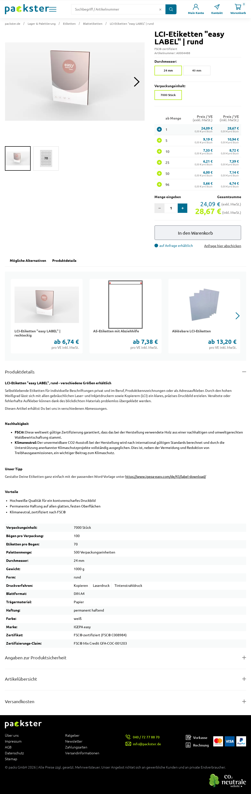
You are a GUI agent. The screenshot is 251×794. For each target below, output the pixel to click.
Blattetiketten (92, 23)
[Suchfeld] (114, 9)
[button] (52, 9)
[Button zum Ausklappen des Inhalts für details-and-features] (125, 372)
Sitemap (11, 759)
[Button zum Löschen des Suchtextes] (160, 9)
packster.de (12, 23)
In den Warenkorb (195, 233)
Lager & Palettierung (42, 23)
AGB (8, 747)
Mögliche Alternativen (28, 260)
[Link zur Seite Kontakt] (217, 9)
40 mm (196, 70)
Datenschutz (14, 753)
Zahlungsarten (76, 747)
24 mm (168, 70)
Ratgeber (72, 735)
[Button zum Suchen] (170, 9)
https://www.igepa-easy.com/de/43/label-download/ (165, 477)
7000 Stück (168, 95)
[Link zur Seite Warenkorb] (238, 9)
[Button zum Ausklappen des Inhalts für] (125, 701)
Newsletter (73, 741)
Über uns (12, 735)
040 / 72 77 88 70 (146, 737)
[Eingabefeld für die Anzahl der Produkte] (170, 208)
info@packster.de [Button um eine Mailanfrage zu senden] (147, 744)
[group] (18, 158)
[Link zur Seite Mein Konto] (196, 9)
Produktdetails (64, 260)
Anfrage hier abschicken (222, 246)
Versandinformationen (82, 753)
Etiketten (69, 23)
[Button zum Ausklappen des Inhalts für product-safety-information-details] (125, 657)
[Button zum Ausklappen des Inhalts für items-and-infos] (125, 679)
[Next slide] (137, 82)
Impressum (13, 741)
